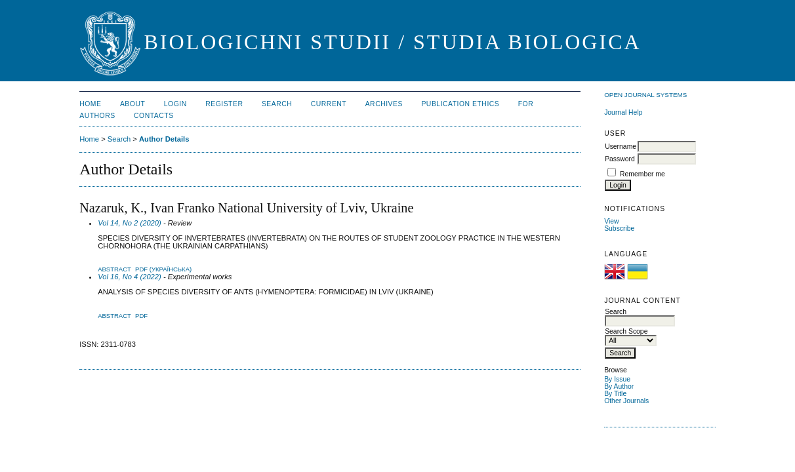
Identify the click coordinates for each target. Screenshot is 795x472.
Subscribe (619, 228)
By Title (615, 393)
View (611, 221)
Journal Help (623, 112)
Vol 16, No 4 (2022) (129, 277)
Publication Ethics (460, 104)
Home (90, 104)
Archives (384, 104)
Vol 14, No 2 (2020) (129, 223)
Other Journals (626, 400)
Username (620, 146)
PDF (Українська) (163, 269)
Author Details (164, 139)
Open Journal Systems (645, 94)
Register (224, 104)
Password (620, 159)
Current (328, 104)
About (132, 104)
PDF (141, 315)
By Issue (617, 379)
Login (175, 104)
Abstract (114, 269)
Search (277, 104)
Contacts (154, 115)
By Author (619, 386)
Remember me (642, 174)
